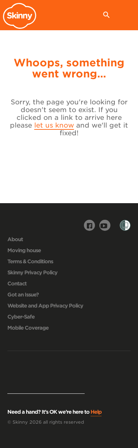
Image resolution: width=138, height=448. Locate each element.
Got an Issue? (23, 295)
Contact (16, 283)
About (15, 239)
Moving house (24, 250)
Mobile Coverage (28, 328)
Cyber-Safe (21, 317)
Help (96, 412)
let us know (54, 125)
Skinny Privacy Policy (32, 272)
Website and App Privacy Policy (45, 306)
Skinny (21, 16)
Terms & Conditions (30, 261)
